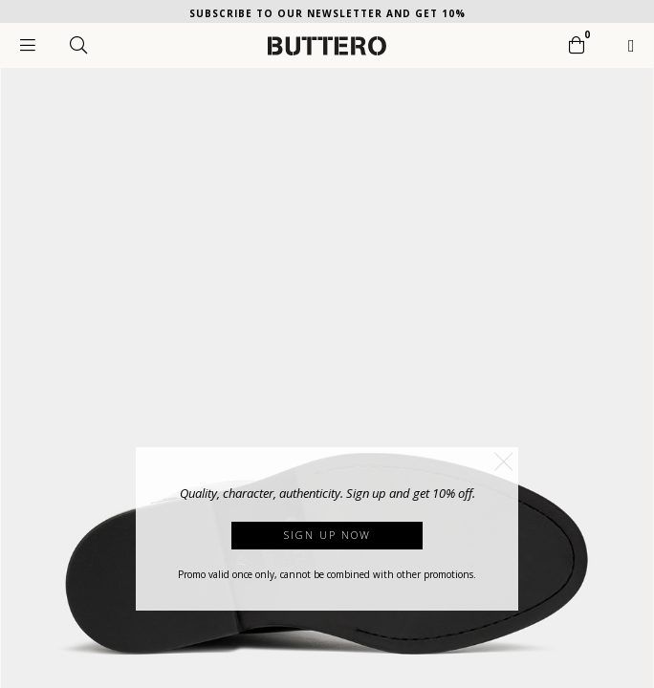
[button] (504, 461)
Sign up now (327, 534)
